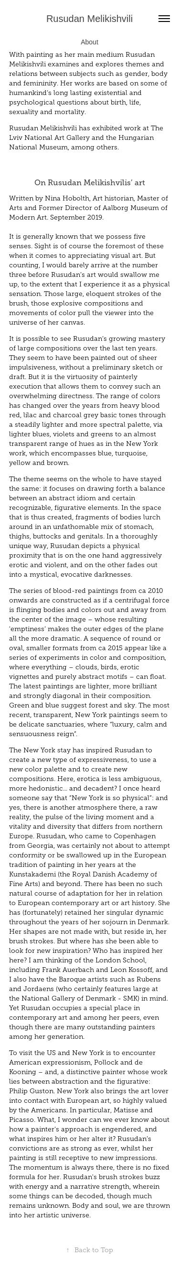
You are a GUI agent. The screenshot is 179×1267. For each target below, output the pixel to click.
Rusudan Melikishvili (89, 18)
